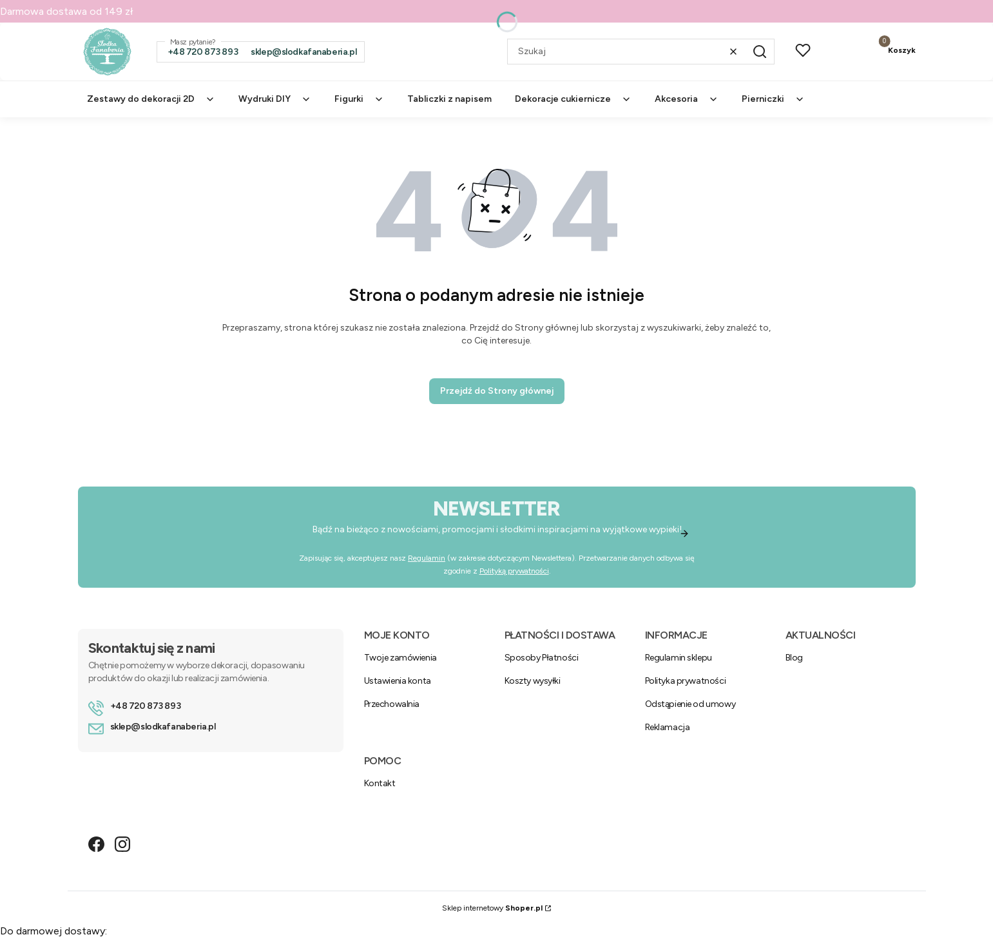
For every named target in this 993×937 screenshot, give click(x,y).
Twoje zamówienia (400, 657)
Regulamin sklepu (678, 657)
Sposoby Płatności (542, 657)
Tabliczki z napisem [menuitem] (449, 98)
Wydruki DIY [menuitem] (274, 98)
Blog (794, 657)
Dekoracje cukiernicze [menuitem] (573, 98)
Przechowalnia (392, 704)
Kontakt (380, 783)
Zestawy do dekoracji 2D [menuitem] (151, 98)
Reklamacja (667, 727)
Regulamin (426, 558)
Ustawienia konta (397, 680)
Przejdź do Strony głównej (497, 390)
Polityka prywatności (685, 680)
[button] (759, 51)
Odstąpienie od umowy (690, 704)
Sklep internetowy (492, 908)
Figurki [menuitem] (359, 98)
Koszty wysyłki (533, 680)
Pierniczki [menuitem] (773, 98)
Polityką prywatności (513, 570)
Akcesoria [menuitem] (686, 98)
